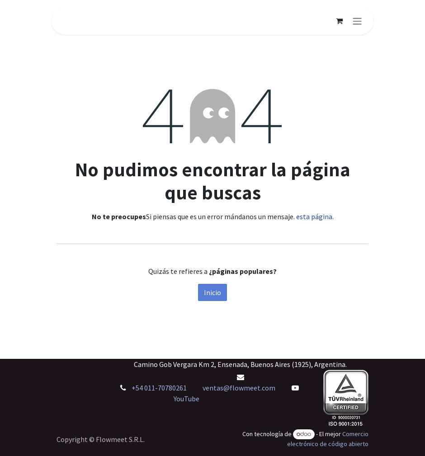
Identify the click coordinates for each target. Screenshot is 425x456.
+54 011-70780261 (160, 387)
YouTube (186, 398)
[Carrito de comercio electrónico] (339, 21)
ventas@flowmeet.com (239, 387)
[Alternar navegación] (357, 21)
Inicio (212, 292)
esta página (314, 216)
